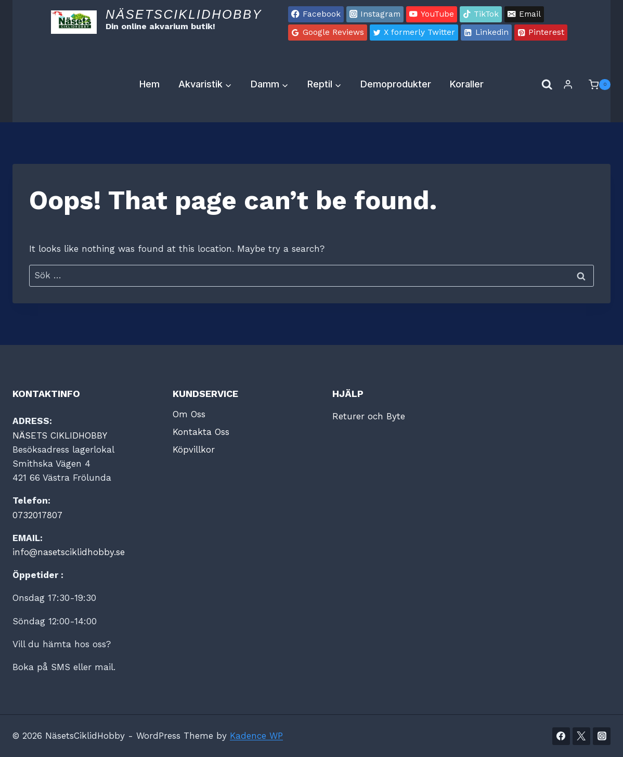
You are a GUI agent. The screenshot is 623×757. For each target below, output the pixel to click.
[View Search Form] (547, 84)
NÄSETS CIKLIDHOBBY (59, 435)
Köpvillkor (194, 449)
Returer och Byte (368, 416)
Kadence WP (256, 735)
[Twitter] (581, 736)
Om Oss (189, 414)
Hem (149, 84)
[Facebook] (561, 736)
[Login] (568, 84)
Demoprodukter (395, 84)
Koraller (467, 84)
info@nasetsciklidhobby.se (68, 552)
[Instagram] (602, 736)
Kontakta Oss (201, 432)
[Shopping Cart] (594, 85)
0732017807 (37, 515)
